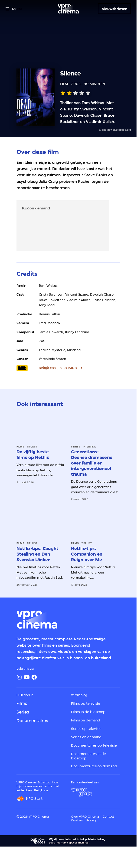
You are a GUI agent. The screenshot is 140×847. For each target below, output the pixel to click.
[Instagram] (19, 677)
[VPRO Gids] (81, 792)
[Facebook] (34, 677)
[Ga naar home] (68, 9)
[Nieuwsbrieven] (114, 9)
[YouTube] (26, 677)
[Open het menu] (13, 9)
